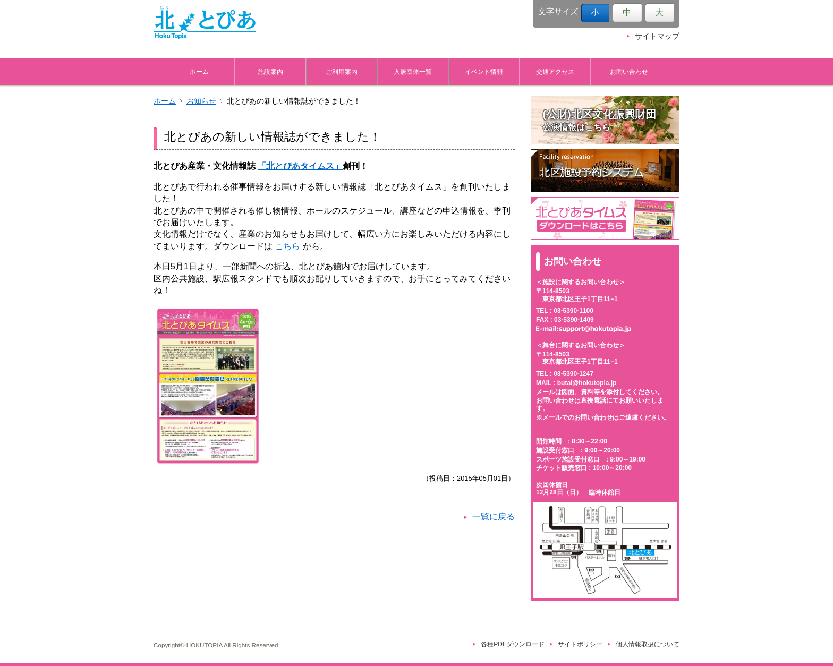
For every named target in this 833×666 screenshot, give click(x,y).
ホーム (199, 71)
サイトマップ (657, 36)
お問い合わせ (629, 71)
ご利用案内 (342, 71)
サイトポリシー (580, 644)
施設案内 (270, 71)
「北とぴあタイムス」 (300, 165)
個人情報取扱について (647, 644)
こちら (287, 246)
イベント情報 (484, 71)
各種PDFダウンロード (513, 644)
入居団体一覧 (413, 71)
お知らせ (201, 101)
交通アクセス (555, 71)
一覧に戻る (493, 516)
